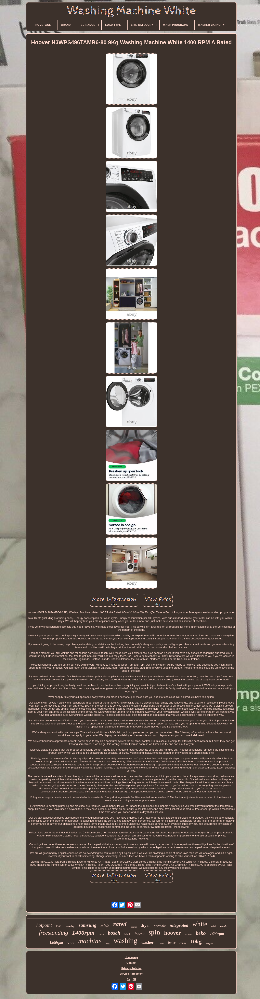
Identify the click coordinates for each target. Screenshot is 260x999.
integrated (179, 925)
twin (108, 943)
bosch (114, 933)
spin (154, 932)
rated (119, 924)
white (199, 924)
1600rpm (217, 934)
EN (128, 979)
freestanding (53, 932)
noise (188, 934)
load (59, 926)
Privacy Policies (131, 968)
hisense (134, 927)
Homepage (131, 957)
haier (172, 943)
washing (125, 941)
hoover (172, 933)
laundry (70, 926)
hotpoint (44, 925)
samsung (87, 925)
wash (223, 926)
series (70, 943)
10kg (196, 942)
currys (161, 943)
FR (134, 979)
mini (213, 926)
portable (160, 926)
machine (89, 941)
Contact (131, 962)
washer (147, 942)
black (128, 934)
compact (209, 943)
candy (183, 943)
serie (101, 934)
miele (105, 926)
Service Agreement (131, 973)
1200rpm (56, 943)
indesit (139, 934)
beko (201, 933)
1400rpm (83, 932)
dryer (145, 925)
